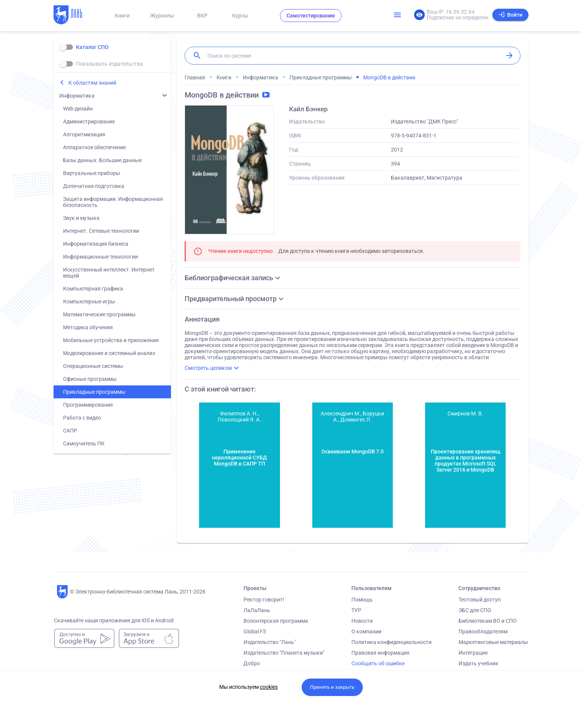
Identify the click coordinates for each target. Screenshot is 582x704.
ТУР (356, 610)
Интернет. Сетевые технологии (101, 231)
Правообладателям (483, 631)
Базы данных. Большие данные (102, 160)
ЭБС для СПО (475, 610)
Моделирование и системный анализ (109, 353)
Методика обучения (88, 327)
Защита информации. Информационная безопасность (113, 202)
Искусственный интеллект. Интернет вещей (109, 273)
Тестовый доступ (480, 600)
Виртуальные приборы (91, 173)
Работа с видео (82, 418)
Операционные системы (93, 366)
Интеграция (473, 653)
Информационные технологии (100, 257)
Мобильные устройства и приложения (111, 340)
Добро (252, 663)
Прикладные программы (94, 392)
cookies (269, 687)
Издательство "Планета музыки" (284, 653)
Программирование (88, 405)
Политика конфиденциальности (391, 642)
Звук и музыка (81, 218)
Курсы (240, 16)
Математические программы (99, 314)
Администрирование (89, 121)
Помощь (362, 600)
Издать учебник (478, 663)
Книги (122, 16)
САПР (70, 431)
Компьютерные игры (89, 301)
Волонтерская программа (276, 621)
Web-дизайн (78, 109)
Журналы (162, 16)
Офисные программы (90, 379)
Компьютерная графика (93, 289)
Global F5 (255, 631)
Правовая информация (380, 653)
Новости (362, 621)
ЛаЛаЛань (257, 610)
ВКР (202, 16)
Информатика (77, 96)
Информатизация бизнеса (95, 244)
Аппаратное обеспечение (94, 147)
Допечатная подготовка (93, 186)
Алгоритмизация (84, 134)
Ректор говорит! (264, 600)
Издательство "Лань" (270, 642)
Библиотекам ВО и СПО (488, 621)
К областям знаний (92, 83)
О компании (366, 631)
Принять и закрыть (332, 687)
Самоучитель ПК (83, 443)
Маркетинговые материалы (493, 642)
